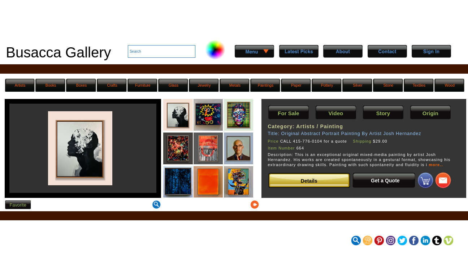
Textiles (419, 85)
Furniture (142, 85)
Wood (450, 85)
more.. (436, 164)
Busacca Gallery (58, 52)
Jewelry (204, 85)
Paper (296, 85)
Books (51, 85)
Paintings (266, 85)
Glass (173, 85)
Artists (20, 85)
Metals (234, 85)
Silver (358, 85)
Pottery (327, 85)
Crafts (112, 85)
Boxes (81, 85)
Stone (389, 85)
